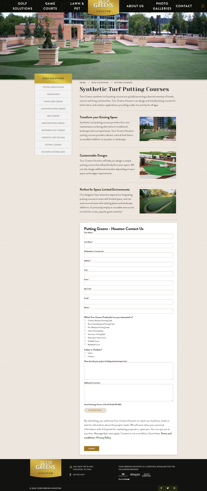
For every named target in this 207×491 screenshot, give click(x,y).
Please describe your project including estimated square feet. (105, 361)
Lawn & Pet (73, 6)
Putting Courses (123, 82)
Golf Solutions (19, 6)
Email (86, 298)
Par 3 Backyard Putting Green (99, 328)
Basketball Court (94, 345)
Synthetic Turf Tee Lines (53, 137)
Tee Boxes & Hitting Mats (53, 152)
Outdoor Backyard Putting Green (100, 321)
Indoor (90, 353)
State (86, 280)
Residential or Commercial (93, 251)
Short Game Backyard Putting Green (101, 324)
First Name (88, 233)
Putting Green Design (53, 87)
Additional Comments (92, 383)
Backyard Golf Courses (53, 130)
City (85, 270)
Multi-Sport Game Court (97, 338)
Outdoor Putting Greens (53, 108)
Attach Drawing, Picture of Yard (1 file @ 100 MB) (102, 405)
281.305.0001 (79, 474)
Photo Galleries (160, 6)
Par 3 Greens (53, 116)
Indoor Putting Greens (53, 123)
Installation (53, 94)
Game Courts (47, 6)
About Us (133, 6)
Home (83, 82)
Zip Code (87, 289)
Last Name (88, 242)
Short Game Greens (53, 101)
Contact (182, 6)
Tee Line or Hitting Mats (96, 334)
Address (87, 261)
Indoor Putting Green (95, 331)
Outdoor (91, 357)
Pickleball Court (93, 341)
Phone (86, 308)
